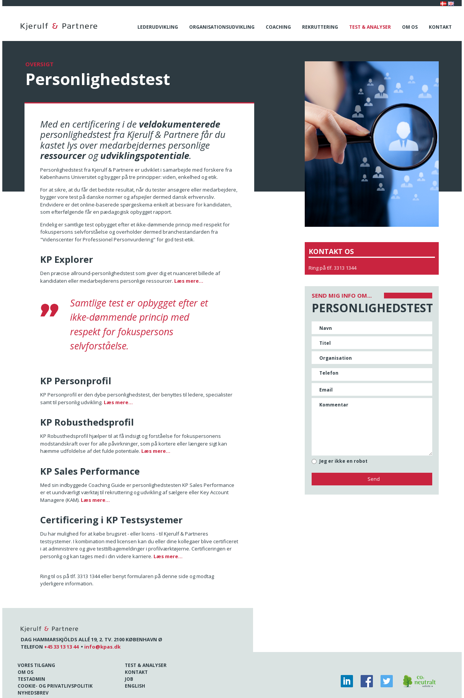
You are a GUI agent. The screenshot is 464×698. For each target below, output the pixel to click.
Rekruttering (320, 27)
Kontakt (440, 27)
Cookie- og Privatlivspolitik (55, 686)
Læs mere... (188, 280)
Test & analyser (370, 27)
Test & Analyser (146, 665)
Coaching (278, 27)
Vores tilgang (36, 665)
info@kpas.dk (102, 646)
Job (129, 679)
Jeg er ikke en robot (343, 461)
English (135, 686)
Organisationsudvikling (222, 27)
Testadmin (31, 679)
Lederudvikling (157, 27)
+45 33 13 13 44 (61, 646)
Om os (410, 27)
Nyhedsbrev (33, 693)
